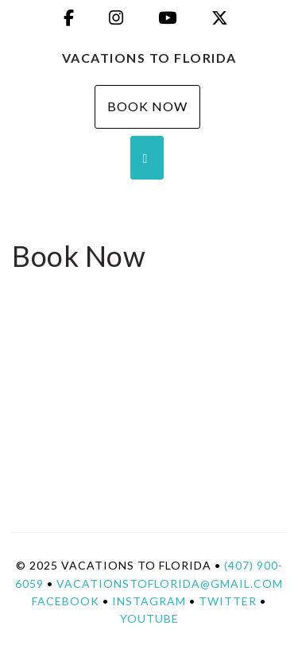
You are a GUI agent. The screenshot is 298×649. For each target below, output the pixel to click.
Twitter (228, 601)
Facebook (65, 601)
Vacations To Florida (149, 57)
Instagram (149, 601)
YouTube (149, 618)
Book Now (147, 106)
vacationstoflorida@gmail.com (169, 583)
